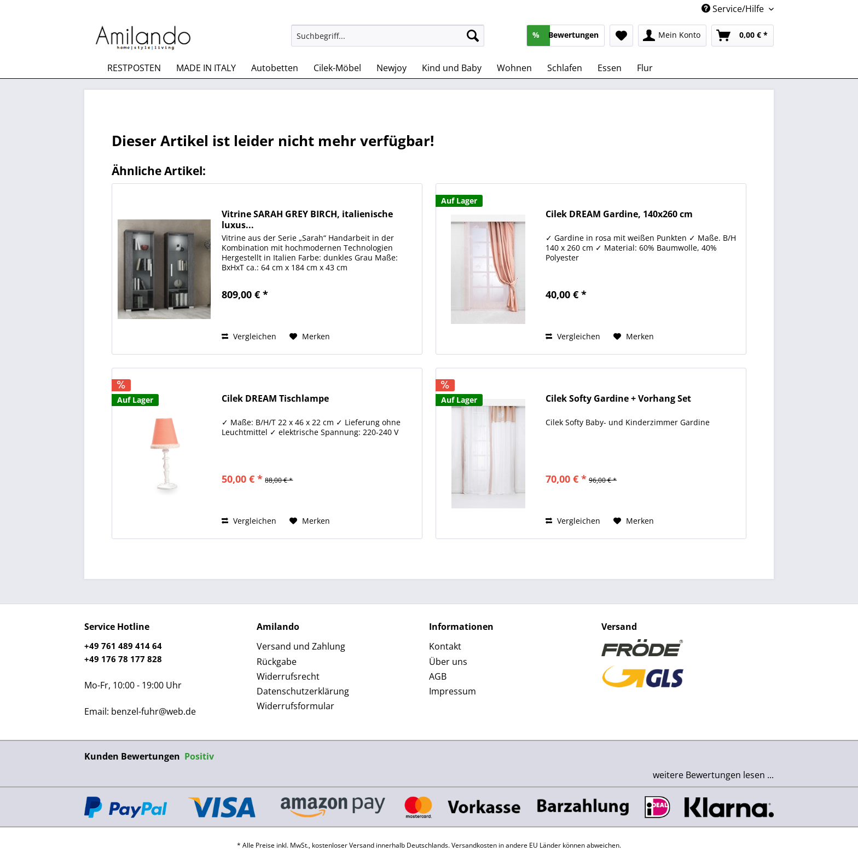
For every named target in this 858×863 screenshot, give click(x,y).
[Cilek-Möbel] (337, 67)
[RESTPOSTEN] (134, 67)
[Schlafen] (565, 67)
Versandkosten (474, 845)
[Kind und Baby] (451, 67)
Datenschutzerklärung (303, 691)
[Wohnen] (514, 67)
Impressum (452, 691)
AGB (438, 676)
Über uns (448, 662)
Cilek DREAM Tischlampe (275, 398)
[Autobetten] (275, 67)
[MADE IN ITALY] (206, 67)
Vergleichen (249, 336)
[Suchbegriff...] (387, 36)
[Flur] (644, 67)
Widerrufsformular (295, 706)
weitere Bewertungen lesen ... (713, 775)
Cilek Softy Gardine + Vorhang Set (618, 398)
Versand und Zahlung (301, 646)
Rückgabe (277, 662)
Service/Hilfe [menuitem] (734, 9)
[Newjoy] (391, 67)
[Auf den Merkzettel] (309, 336)
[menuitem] (387, 41)
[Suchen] (472, 36)
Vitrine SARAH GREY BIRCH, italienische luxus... (307, 219)
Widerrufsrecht (288, 676)
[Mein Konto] (672, 36)
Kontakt (445, 646)
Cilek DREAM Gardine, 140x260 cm (619, 214)
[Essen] (609, 67)
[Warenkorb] (742, 36)
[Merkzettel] (621, 36)
